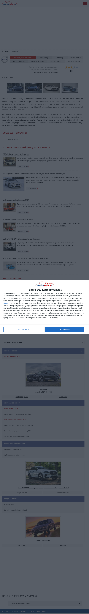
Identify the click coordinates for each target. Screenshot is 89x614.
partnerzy (6, 303)
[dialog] (44, 307)
